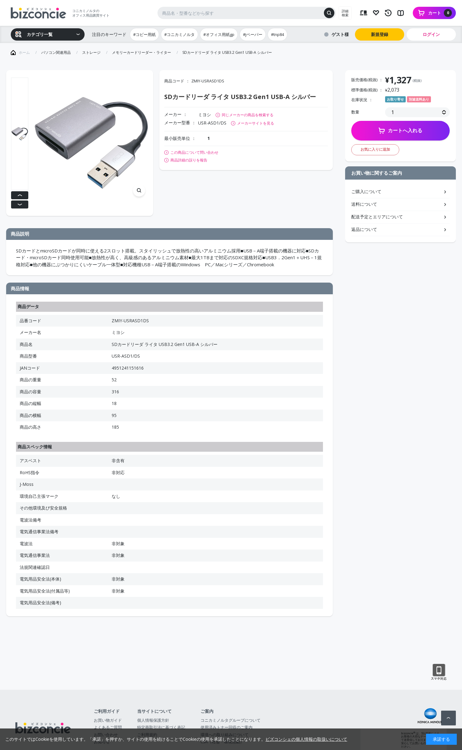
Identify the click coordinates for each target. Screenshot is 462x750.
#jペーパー (252, 34)
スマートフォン (439, 672)
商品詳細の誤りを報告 (188, 160)
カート (440, 13)
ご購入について (366, 191)
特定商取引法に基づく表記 (161, 727)
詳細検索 (345, 13)
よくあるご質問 (108, 727)
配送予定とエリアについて (377, 217)
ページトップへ (448, 718)
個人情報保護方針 (153, 720)
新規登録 (379, 34)
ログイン (431, 34)
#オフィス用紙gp (218, 34)
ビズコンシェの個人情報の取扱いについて (306, 739)
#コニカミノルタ (179, 34)
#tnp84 (277, 34)
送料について (364, 204)
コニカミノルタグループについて (231, 720)
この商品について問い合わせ (194, 152)
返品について (364, 229)
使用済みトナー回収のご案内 (227, 727)
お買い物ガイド (108, 720)
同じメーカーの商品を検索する (247, 114)
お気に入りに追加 (375, 149)
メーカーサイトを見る (255, 123)
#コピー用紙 (144, 34)
